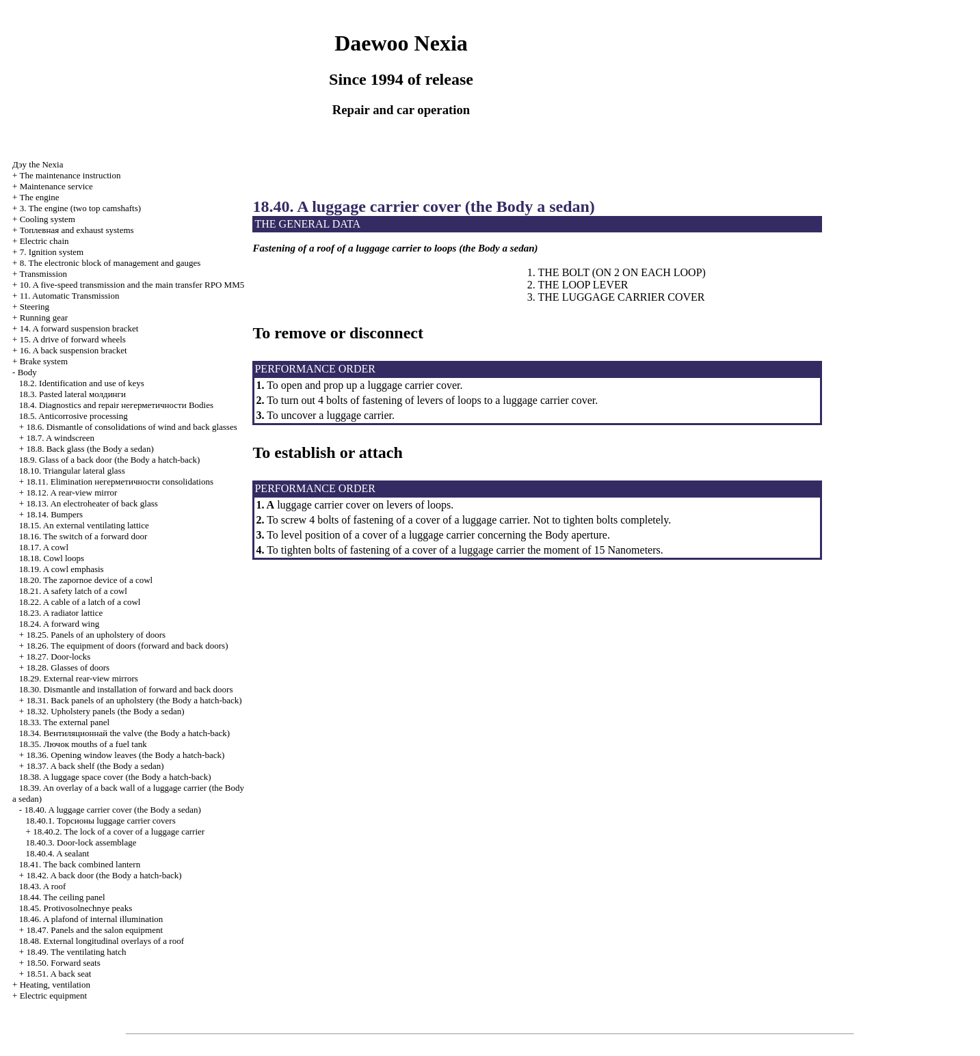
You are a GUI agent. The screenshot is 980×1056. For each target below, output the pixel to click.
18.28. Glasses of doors (67, 667)
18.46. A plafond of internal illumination (91, 919)
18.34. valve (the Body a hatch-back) (124, 733)
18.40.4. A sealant (58, 853)
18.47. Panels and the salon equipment (94, 930)
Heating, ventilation (55, 984)
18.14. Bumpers (54, 514)
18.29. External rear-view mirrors (78, 678)
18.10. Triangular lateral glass (72, 470)
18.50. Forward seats (63, 963)
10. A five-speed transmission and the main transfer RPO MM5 (132, 285)
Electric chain (44, 241)
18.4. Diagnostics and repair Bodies (116, 405)
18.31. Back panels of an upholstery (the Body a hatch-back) (133, 700)
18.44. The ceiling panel (62, 897)
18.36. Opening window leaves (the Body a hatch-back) (125, 755)
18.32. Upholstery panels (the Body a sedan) (105, 711)
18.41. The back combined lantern (79, 864)
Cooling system (47, 219)
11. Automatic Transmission (70, 295)
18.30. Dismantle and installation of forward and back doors (126, 689)
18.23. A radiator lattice (61, 613)
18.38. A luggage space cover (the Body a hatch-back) (115, 777)
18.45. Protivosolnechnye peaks (75, 908)
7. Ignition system (52, 252)
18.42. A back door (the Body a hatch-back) (103, 875)
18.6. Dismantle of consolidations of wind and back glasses (131, 427)
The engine (39, 197)
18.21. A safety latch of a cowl (73, 591)
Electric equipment (54, 995)
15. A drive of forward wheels (73, 339)
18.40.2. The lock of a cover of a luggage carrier (118, 831)
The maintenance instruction (69, 175)
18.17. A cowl (43, 547)
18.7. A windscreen (60, 438)
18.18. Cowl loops (51, 558)
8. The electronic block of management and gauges (110, 263)
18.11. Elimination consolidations (119, 481)
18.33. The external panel (64, 722)
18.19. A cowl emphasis (61, 569)
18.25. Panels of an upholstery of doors (95, 634)
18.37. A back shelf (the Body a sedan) (94, 766)
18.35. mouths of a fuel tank (83, 744)
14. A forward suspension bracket (79, 328)
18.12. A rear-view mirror (71, 492)
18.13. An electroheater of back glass (91, 503)
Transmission (43, 274)
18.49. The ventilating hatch (76, 952)
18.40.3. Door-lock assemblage (81, 842)
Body (27, 372)
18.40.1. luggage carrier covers (101, 820)
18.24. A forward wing (59, 624)
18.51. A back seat (58, 974)
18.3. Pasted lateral (72, 394)
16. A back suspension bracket (73, 350)
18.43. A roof (42, 886)
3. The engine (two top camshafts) (80, 208)
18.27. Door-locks (58, 656)
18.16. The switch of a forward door (83, 536)
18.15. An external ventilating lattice (84, 525)
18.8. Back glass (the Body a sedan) (89, 449)
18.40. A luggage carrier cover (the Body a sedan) (112, 809)
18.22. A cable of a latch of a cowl (80, 602)
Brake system (44, 361)
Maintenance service (56, 186)
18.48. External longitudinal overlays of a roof (101, 941)
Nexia (37, 164)
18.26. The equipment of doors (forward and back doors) (127, 645)
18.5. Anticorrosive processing (73, 416)
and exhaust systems (77, 230)
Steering (34, 306)
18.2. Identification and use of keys (81, 383)
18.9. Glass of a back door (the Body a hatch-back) (109, 460)
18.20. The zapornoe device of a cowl (86, 580)
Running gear (44, 317)
